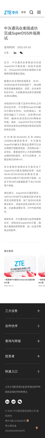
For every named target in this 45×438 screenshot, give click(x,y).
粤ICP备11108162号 (15, 421)
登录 (23, 12)
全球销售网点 (18, 392)
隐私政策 (9, 392)
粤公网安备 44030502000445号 (15, 428)
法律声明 (35, 387)
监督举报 (27, 387)
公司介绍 (9, 387)
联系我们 (18, 387)
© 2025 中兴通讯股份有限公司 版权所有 (22, 413)
